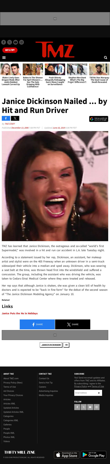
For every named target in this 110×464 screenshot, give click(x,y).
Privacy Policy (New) (12, 382)
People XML (9, 433)
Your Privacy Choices (13, 395)
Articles (7, 399)
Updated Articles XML (13, 412)
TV (66, 344)
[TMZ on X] (9, 42)
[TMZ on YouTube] (90, 407)
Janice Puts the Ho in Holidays (20, 313)
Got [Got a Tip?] (10, 50)
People (6, 429)
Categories (8, 416)
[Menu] (4, 57)
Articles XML (9, 403)
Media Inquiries (46, 395)
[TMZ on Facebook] (3, 42)
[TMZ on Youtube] (15, 42)
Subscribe (99, 393)
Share (37, 324)
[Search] (106, 57)
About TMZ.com (11, 378)
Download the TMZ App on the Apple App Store (66, 455)
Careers (42, 387)
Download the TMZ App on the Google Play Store (93, 455)
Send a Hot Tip (45, 382)
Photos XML (9, 437)
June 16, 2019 (59, 127)
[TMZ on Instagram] (21, 42)
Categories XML (10, 420)
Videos (6, 441)
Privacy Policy (80, 386)
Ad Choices (8, 391)
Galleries (7, 424)
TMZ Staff (10, 123)
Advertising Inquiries (48, 391)
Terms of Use (9, 387)
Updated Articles (11, 408)
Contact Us (44, 378)
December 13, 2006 (20, 127)
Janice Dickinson (51, 344)
